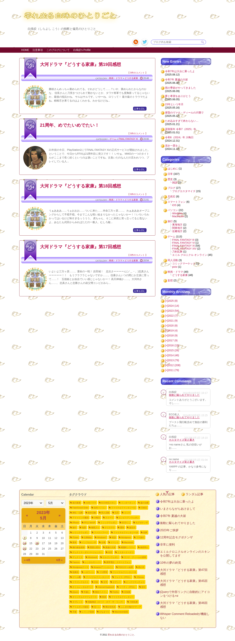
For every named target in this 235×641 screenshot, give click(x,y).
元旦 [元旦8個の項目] (117, 513)
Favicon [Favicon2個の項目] (76, 562)
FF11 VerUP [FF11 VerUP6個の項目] (89, 522)
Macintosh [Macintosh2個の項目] (128, 542)
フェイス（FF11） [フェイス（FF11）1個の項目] (123, 577)
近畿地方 (177, 231)
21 (24, 548)
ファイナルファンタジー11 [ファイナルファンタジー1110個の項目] (123, 508)
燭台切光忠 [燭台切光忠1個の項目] (110, 607)
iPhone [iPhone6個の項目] (76, 522)
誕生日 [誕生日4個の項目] (132, 527)
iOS (174, 205)
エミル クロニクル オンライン (189, 254)
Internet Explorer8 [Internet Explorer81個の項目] (106, 587)
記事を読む (139, 108)
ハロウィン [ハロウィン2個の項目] (89, 572)
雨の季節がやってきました (180, 87)
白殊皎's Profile (82, 49)
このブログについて (58, 49)
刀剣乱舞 (177, 251)
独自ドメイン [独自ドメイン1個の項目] (101, 592)
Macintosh (178, 216)
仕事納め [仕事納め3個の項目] (88, 537)
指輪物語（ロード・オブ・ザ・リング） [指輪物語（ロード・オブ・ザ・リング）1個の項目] (106, 602)
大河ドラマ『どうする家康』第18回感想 (80, 185)
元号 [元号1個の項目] (105, 582)
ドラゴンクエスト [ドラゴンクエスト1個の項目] (81, 582)
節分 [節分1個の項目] (144, 587)
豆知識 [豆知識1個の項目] (127, 592)
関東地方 (177, 227)
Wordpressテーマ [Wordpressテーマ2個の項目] (80, 567)
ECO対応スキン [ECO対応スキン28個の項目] (108, 503)
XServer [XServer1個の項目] (140, 577)
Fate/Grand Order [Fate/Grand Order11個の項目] (80, 508)
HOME (25, 49)
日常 (170, 173)
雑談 (174, 182)
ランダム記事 (194, 494)
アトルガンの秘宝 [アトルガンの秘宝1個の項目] (81, 607)
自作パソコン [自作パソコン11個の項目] (100, 508)
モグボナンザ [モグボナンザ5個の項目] (142, 522)
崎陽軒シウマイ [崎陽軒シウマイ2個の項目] (128, 547)
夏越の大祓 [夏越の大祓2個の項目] (110, 547)
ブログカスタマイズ (183, 191)
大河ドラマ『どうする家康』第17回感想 (80, 246)
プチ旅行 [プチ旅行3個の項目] (140, 537)
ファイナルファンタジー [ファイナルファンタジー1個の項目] (122, 597)
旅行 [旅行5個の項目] (75, 527)
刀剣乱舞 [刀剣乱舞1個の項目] (134, 602)
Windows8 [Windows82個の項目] (92, 557)
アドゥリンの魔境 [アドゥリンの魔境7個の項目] (81, 518)
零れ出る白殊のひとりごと (121, 634)
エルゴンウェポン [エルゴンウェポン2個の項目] (111, 557)
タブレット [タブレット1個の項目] (78, 602)
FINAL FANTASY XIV (184, 248)
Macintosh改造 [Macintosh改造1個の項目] (121, 612)
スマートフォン (177, 201)
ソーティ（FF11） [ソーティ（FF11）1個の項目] (127, 587)
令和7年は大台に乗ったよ (180, 71)
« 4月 (27, 560)
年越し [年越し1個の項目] (87, 592)
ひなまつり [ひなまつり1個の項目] (104, 612)
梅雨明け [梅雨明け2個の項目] (144, 547)
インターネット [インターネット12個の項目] (128, 503)
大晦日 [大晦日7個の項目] (97, 518)
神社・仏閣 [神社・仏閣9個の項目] (78, 513)
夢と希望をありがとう (178, 96)
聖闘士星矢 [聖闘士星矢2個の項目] (95, 547)
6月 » (59, 560)
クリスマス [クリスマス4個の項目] (110, 527)
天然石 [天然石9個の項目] (144, 508)
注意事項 (37, 49)
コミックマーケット (183, 263)
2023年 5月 (43, 515)
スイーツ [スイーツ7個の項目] (109, 518)
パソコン (173, 210)
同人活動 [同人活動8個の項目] (105, 513)
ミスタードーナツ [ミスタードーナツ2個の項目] (126, 552)
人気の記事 (167, 494)
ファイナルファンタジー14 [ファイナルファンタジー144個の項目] (125, 532)
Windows (177, 213)
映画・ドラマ (115, 78)
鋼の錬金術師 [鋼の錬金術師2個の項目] (79, 547)
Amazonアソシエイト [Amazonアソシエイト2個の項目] (103, 567)
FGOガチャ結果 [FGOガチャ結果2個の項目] (125, 567)
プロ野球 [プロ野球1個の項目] (103, 572)
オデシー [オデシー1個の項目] (117, 582)
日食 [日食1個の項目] (96, 582)
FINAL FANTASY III (183, 239)
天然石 (171, 196)
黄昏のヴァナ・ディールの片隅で (184, 112)
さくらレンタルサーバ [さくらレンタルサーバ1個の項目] (83, 587)
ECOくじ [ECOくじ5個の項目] (126, 522)
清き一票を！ (172, 145)
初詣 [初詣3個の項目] (114, 537)
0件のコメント (137, 72)
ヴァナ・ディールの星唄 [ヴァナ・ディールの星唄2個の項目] (135, 557)
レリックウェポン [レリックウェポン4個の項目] (81, 532)
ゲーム (113, 139)
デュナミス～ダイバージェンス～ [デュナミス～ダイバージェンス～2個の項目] (88, 552)
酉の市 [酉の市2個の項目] (141, 567)
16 (37, 543)
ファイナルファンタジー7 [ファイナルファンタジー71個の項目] (97, 577)
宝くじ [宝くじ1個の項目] (97, 607)
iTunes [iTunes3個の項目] (76, 537)
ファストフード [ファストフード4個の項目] (101, 532)
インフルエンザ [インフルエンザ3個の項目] (89, 542)
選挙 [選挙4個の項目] (122, 527)
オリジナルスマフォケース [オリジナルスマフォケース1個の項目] (85, 597)
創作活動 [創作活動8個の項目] (92, 513)
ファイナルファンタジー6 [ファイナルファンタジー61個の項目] (124, 572)
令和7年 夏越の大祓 (176, 79)
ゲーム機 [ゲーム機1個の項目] (77, 577)
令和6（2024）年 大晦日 (179, 137)
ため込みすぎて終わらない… (181, 120)
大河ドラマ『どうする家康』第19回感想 (80, 64)
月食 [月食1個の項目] (75, 612)
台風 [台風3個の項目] (103, 542)
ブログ (171, 187)
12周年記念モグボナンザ (176, 537)
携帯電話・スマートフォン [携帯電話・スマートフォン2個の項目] (118, 562)
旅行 (170, 221)
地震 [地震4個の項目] (84, 527)
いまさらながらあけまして (177, 508)
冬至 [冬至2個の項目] (110, 552)
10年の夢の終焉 (170, 562)
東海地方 (177, 224)
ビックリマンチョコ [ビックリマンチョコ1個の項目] (135, 582)
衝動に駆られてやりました (184, 394)
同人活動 (173, 260)
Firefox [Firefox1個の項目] (116, 592)
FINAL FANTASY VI (183, 242)
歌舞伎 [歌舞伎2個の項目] (76, 572)
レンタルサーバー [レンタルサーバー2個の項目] (93, 562)
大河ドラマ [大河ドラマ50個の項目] (91, 503)
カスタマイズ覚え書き (182, 439)
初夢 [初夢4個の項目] (145, 532)
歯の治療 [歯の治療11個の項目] (144, 503)
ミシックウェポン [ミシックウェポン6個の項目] (109, 522)
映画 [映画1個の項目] (104, 597)
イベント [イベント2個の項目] (115, 542)
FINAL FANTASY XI (128, 139)
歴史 (170, 179)
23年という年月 (174, 104)
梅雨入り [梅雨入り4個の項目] (95, 527)
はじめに (173, 168)
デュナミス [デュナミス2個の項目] (78, 557)
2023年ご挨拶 (169, 530)
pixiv (174, 266)
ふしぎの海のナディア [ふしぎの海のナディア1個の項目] (131, 607)
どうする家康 (131, 78)
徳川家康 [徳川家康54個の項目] (77, 503)
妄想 (170, 280)
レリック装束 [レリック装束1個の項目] (88, 612)
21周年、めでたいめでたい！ (69, 125)
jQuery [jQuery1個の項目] (75, 592)
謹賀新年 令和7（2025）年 (180, 129)
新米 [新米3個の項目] (75, 542)
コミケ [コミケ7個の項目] (127, 513)
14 (24, 543)
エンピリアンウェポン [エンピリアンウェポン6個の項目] (129, 518)
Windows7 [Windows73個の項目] (101, 537)
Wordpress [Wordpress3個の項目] (126, 537)
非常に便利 (167, 544)
